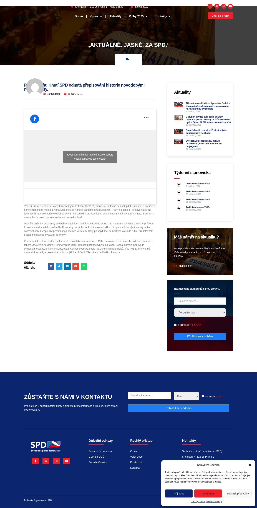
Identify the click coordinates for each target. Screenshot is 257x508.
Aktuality (115, 16)
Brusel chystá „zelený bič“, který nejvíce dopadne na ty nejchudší (206, 131)
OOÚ (197, 324)
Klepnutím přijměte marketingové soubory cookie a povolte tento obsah (90, 156)
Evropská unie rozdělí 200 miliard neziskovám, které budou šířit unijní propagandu (204, 143)
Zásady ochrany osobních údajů (206, 501)
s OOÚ (219, 396)
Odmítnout (208, 493)
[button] (250, 465)
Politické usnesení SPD (198, 183)
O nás (96, 16)
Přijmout (179, 493)
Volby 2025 (138, 16)
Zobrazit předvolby (238, 493)
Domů (79, 16)
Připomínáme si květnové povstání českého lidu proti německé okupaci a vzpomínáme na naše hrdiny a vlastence (208, 106)
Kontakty (162, 16)
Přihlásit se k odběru (200, 336)
